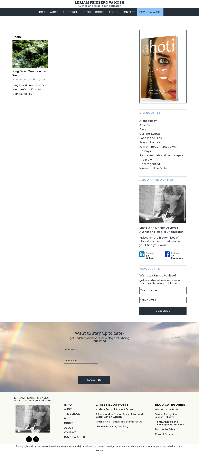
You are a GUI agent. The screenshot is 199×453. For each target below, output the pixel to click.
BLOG (67, 418)
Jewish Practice (150, 142)
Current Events (149, 133)
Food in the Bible (151, 138)
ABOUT (68, 427)
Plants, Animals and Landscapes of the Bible (169, 423)
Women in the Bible (153, 168)
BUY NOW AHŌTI (74, 437)
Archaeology (148, 120)
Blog (142, 129)
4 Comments (20, 79)
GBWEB (101, 446)
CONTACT (70, 432)
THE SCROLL (72, 413)
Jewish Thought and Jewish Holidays (167, 415)
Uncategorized (149, 164)
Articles (144, 125)
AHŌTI (68, 409)
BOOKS (68, 423)
